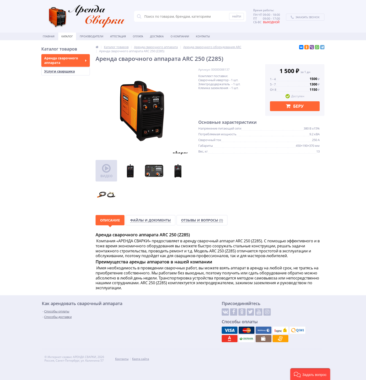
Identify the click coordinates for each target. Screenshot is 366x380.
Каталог (67, 36)
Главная (48, 36)
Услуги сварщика (59, 71)
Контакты (203, 36)
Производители (91, 36)
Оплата (138, 36)
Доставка (157, 36)
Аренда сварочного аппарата (65, 60)
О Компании (180, 36)
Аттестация (118, 36)
